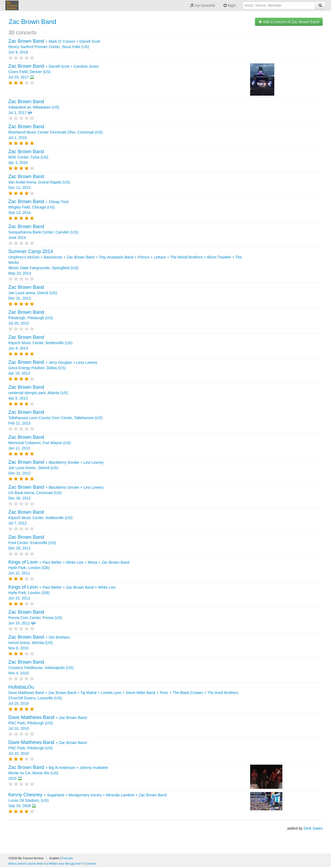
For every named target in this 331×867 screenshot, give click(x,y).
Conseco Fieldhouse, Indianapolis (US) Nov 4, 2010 (41, 667)
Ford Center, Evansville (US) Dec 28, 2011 (32, 542)
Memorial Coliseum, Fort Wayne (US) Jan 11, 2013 (39, 442)
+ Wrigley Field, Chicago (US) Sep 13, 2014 (38, 207)
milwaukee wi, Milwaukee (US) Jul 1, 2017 (33, 107)
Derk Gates (313, 828)
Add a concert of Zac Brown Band (288, 22)
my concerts (202, 5)
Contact (90, 863)
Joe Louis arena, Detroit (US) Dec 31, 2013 (32, 292)
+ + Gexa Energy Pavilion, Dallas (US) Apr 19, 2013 (52, 367)
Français (67, 858)
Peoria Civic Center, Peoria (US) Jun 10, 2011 (35, 617)
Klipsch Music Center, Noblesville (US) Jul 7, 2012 (40, 517)
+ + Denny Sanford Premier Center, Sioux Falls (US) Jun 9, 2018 (54, 46)
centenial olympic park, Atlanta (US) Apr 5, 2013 (38, 392)
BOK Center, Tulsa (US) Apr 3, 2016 (28, 157)
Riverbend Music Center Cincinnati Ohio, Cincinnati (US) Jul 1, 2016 (55, 132)
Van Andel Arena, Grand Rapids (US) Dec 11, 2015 (39, 182)
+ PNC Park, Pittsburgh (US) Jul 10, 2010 (47, 723)
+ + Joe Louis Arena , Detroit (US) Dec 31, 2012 (55, 467)
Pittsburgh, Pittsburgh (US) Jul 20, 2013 (30, 317)
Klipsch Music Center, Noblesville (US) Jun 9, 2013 (40, 342)
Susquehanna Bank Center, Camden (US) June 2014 (43, 232)
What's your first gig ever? (66, 863)
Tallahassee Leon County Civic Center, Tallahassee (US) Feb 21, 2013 (55, 417)
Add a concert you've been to (27, 863)
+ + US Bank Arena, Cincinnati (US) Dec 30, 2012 (55, 492)
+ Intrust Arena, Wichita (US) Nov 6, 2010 (39, 642)
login (229, 5)
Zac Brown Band (32, 21)
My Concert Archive (12, 5)
